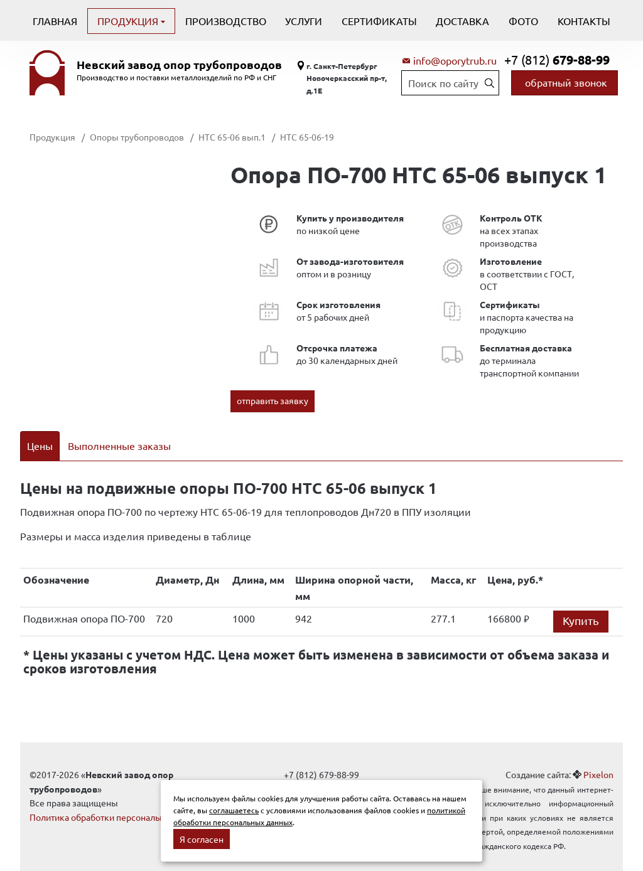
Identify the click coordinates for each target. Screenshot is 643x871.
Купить (581, 604)
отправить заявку (272, 400)
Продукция (129, 20)
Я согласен (202, 839)
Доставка (462, 20)
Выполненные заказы (119, 445)
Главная (55, 20)
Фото (523, 20)
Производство (225, 20)
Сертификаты (379, 20)
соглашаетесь (234, 810)
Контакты (584, 20)
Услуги (303, 20)
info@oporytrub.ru (455, 60)
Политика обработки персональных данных (119, 800)
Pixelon (598, 758)
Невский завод (179, 64)
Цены (40, 445)
